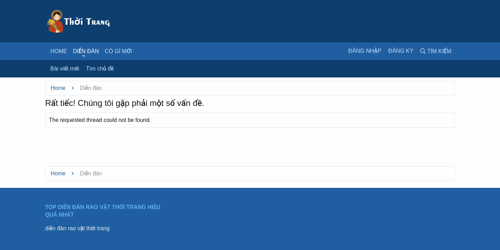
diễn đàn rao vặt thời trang (77, 228)
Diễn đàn (86, 51)
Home (58, 51)
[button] (83, 56)
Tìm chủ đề (100, 69)
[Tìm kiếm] (436, 51)
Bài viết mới (64, 69)
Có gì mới (118, 51)
